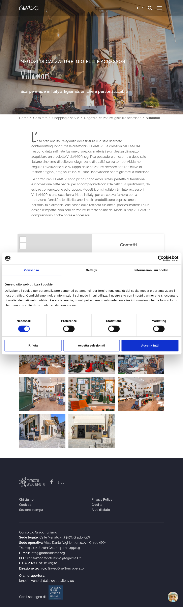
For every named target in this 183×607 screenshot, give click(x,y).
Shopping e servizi (65, 118)
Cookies (25, 504)
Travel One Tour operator (66, 568)
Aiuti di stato (101, 510)
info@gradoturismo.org (48, 553)
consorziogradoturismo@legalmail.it (54, 558)
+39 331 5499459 (68, 548)
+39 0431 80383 (36, 548)
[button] (23, 240)
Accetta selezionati (91, 345)
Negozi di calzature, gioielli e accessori (112, 118)
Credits (97, 504)
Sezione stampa (31, 510)
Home (23, 118)
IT (139, 8)
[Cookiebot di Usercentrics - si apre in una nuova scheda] (160, 258)
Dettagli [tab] (91, 270)
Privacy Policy (102, 499)
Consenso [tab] (31, 270)
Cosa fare (40, 118)
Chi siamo (26, 499)
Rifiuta (33, 345)
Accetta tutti (150, 345)
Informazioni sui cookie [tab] (151, 270)
